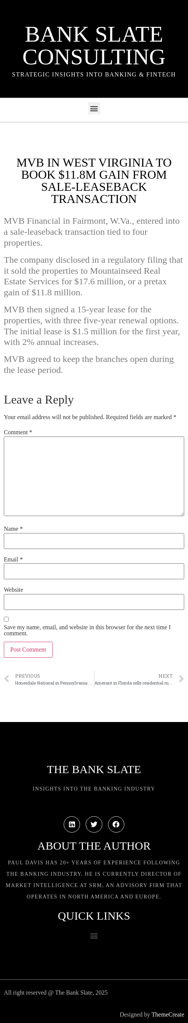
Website (13, 590)
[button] (94, 108)
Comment (18, 432)
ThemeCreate (168, 1014)
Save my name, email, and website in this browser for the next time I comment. (87, 630)
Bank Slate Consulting (94, 45)
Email (13, 560)
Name (13, 529)
